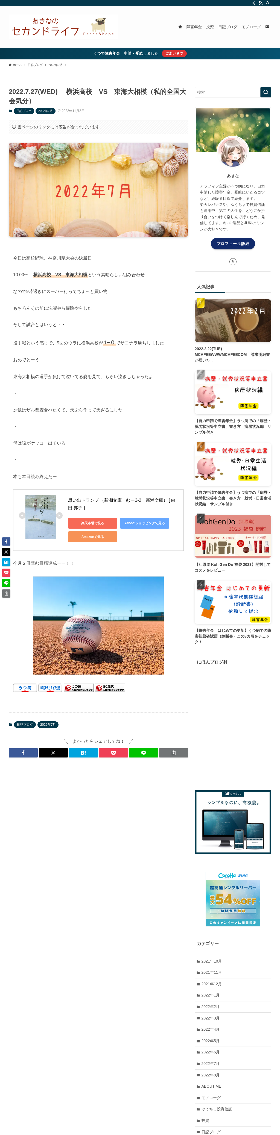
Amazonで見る (92, 537)
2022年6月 (211, 1052)
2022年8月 (211, 1075)
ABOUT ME (211, 1086)
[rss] (260, 3)
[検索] (267, 3)
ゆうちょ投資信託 (217, 1109)
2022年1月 (211, 995)
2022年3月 (211, 1018)
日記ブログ (23, 111)
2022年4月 (211, 1029)
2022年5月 (211, 1041)
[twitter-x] (253, 3)
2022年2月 (211, 1006)
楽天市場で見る (92, 523)
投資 (205, 1120)
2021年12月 (212, 984)
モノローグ (211, 1098)
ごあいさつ (174, 53)
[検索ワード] (233, 92)
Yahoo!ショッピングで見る (144, 523)
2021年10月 (212, 961)
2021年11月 (212, 972)
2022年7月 (45, 111)
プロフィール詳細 (233, 243)
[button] (23, 752)
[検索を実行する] (265, 92)
